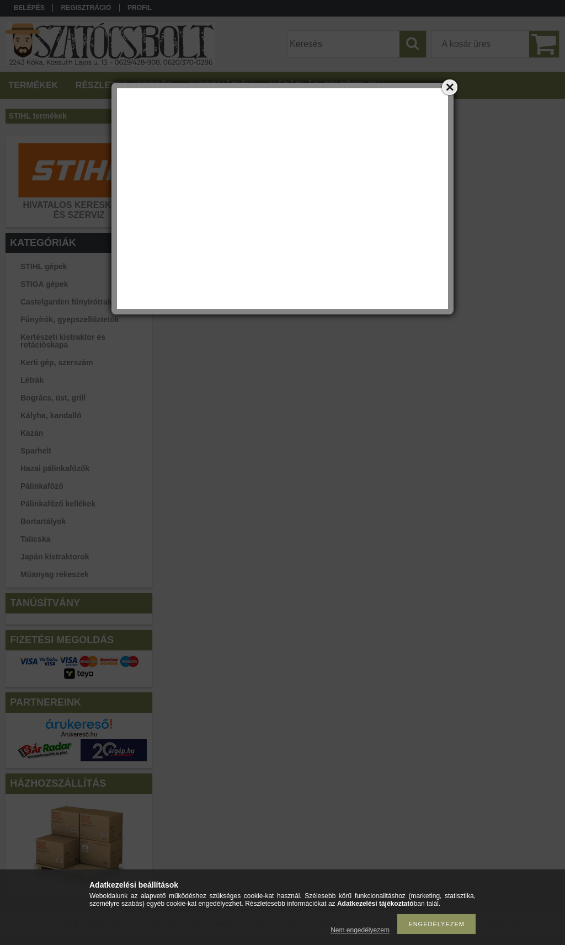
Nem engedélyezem (360, 930)
